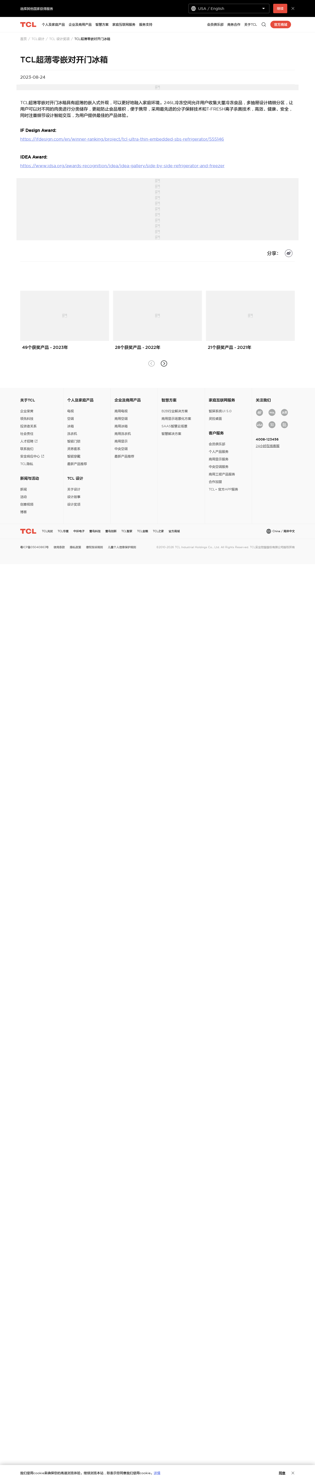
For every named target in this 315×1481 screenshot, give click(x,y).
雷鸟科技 (95, 531)
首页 (23, 39)
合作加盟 (215, 482)
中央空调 (121, 449)
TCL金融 (142, 531)
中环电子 (79, 531)
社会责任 (26, 434)
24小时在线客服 (268, 446)
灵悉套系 (73, 449)
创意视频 (26, 504)
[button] (164, 363)
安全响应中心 (32, 456)
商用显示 (121, 441)
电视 (70, 411)
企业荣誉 (26, 411)
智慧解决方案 (171, 434)
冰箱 (70, 426)
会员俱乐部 (217, 444)
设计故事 (73, 497)
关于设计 (73, 489)
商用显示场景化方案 (176, 418)
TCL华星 (63, 531)
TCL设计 (38, 39)
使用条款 (59, 547)
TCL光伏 (47, 531)
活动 (23, 497)
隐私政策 (75, 547)
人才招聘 (29, 441)
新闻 (23, 489)
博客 (23, 512)
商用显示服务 (218, 459)
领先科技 (26, 418)
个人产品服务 (218, 451)
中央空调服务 (218, 467)
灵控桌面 (215, 418)
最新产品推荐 (77, 464)
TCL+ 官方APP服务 (223, 489)
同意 (282, 1473)
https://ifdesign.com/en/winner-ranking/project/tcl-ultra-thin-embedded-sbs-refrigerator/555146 (122, 139)
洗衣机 (72, 434)
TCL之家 (158, 531)
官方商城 (174, 531)
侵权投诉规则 (94, 547)
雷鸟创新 (111, 531)
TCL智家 (126, 531)
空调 (70, 418)
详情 (157, 1473)
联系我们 (26, 449)
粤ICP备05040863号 (34, 547)
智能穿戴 (73, 456)
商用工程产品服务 (222, 474)
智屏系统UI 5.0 (220, 411)
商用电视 (121, 411)
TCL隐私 (26, 464)
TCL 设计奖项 (59, 39)
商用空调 (121, 418)
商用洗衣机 (122, 434)
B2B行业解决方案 (174, 411)
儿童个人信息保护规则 (122, 547)
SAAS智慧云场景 (174, 426)
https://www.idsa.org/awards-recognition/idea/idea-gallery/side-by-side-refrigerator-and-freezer (122, 165)
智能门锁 (73, 441)
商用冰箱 (121, 426)
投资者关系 (28, 426)
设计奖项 (73, 504)
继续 (280, 8)
